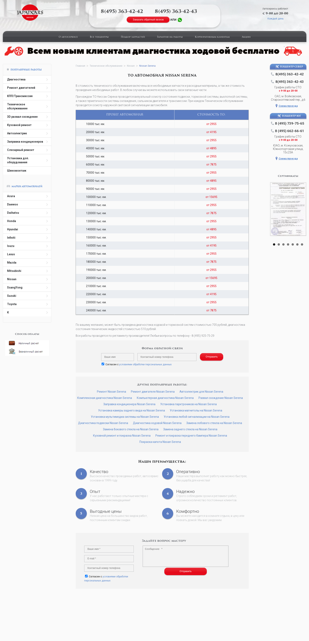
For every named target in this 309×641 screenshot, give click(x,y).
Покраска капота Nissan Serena (160, 441)
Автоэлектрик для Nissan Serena (201, 391)
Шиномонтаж (16, 170)
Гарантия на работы (170, 37)
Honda (11, 221)
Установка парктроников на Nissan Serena (188, 404)
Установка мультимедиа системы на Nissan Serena (125, 416)
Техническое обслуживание (17, 106)
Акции (246, 37)
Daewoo (12, 204)
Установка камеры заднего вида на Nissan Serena (131, 410)
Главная (80, 65)
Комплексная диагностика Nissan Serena (104, 398)
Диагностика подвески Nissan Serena (103, 423)
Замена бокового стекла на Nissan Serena (130, 429)
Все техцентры (99, 37)
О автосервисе (68, 37)
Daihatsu (13, 212)
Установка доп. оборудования (18, 160)
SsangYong (14, 287)
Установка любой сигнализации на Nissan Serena (196, 416)
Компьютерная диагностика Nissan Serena (165, 398)
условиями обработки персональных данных (145, 364)
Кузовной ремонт (19, 125)
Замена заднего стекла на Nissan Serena (190, 429)
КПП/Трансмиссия (20, 96)
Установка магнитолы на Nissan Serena (196, 410)
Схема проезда (288, 106)
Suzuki (11, 295)
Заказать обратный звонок (148, 19)
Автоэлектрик (17, 133)
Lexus (11, 254)
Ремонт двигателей (21, 87)
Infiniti (11, 237)
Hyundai (12, 229)
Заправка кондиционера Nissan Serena (129, 404)
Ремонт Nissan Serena (111, 391)
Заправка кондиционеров (25, 141)
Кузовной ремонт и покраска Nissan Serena (122, 435)
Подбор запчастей (133, 37)
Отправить (212, 356)
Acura (11, 196)
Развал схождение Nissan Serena (221, 398)
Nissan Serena (147, 65)
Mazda (11, 262)
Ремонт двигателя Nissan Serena (153, 391)
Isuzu (10, 246)
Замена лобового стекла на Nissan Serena (214, 423)
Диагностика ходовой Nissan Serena (157, 423)
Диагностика (16, 79)
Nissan (11, 279)
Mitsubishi (14, 270)
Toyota (12, 304)
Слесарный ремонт (20, 150)
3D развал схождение (22, 116)
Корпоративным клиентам (212, 37)
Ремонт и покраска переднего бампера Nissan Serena (191, 435)
